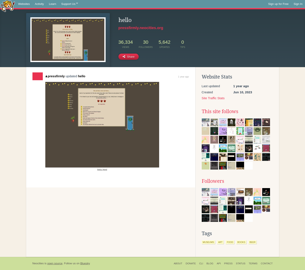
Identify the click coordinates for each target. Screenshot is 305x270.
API (219, 263)
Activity (39, 3)
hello (81, 76)
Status (240, 263)
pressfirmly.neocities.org (140, 28)
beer (253, 242)
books (241, 242)
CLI (201, 263)
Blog (209, 263)
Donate (191, 263)
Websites (24, 3)
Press (228, 263)
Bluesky (85, 263)
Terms (253, 263)
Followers (213, 181)
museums (208, 242)
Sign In (298, 3)
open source (54, 263)
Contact (267, 263)
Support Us (69, 4)
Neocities (38, 263)
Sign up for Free (278, 3)
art (220, 242)
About (178, 263)
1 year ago (183, 76)
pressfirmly (55, 76)
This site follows (220, 111)
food (230, 242)
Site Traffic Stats (213, 98)
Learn (52, 3)
